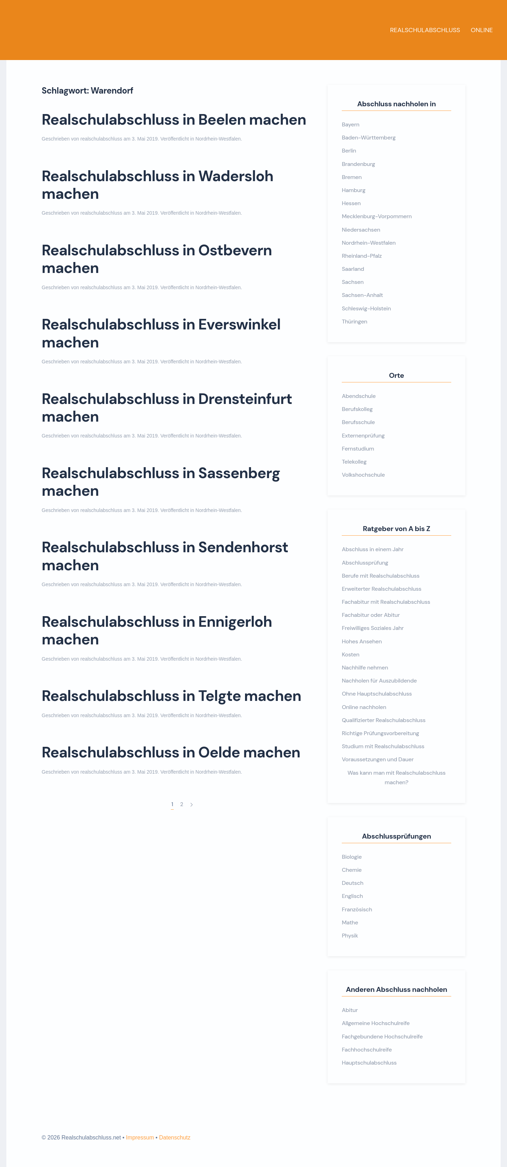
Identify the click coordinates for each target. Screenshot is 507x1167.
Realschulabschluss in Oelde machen (171, 752)
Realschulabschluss (425, 30)
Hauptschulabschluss (369, 1062)
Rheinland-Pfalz (362, 256)
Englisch (352, 896)
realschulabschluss (101, 139)
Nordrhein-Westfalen (218, 139)
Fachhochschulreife (367, 1049)
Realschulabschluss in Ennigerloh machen (157, 630)
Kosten (350, 654)
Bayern (350, 124)
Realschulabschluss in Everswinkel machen (161, 333)
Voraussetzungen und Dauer (377, 759)
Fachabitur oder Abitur (371, 615)
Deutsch (352, 883)
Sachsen (353, 282)
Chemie (352, 870)
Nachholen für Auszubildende (379, 680)
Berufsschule (358, 422)
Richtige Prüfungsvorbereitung (380, 733)
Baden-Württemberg (368, 137)
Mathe (350, 922)
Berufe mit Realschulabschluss (380, 575)
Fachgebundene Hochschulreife (382, 1036)
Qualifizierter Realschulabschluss (383, 720)
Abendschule (359, 396)
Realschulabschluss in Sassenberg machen (161, 481)
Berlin (349, 150)
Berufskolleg (357, 409)
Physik (350, 935)
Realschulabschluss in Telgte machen (171, 695)
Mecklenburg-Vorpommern (377, 216)
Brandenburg (358, 164)
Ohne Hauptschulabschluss (377, 693)
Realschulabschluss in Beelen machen (174, 119)
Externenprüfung (363, 435)
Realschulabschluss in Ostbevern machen (157, 259)
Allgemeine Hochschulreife (376, 1023)
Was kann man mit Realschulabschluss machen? (396, 777)
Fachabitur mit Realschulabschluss (386, 602)
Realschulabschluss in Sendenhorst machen (165, 555)
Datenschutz (174, 1138)
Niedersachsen (361, 229)
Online (482, 30)
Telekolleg (354, 461)
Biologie (352, 857)
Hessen (351, 203)
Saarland (353, 269)
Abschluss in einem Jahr (373, 549)
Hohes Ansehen (362, 641)
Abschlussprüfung (365, 562)
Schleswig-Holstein (366, 308)
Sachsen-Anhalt (362, 295)
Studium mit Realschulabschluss (383, 746)
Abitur (350, 1010)
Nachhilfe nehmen (365, 667)
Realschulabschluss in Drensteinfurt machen (167, 407)
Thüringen (354, 321)
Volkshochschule (363, 474)
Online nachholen (364, 707)
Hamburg (353, 190)
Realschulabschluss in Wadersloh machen (157, 184)
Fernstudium (358, 448)
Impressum (140, 1138)
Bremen (352, 177)
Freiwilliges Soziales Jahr (373, 628)
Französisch (357, 909)
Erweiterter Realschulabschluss (381, 589)
